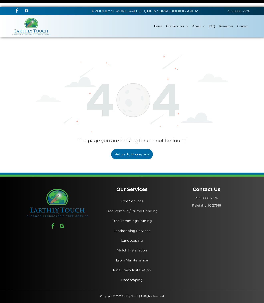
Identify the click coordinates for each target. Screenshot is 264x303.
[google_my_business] (27, 4)
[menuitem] (158, 19)
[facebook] (17, 4)
